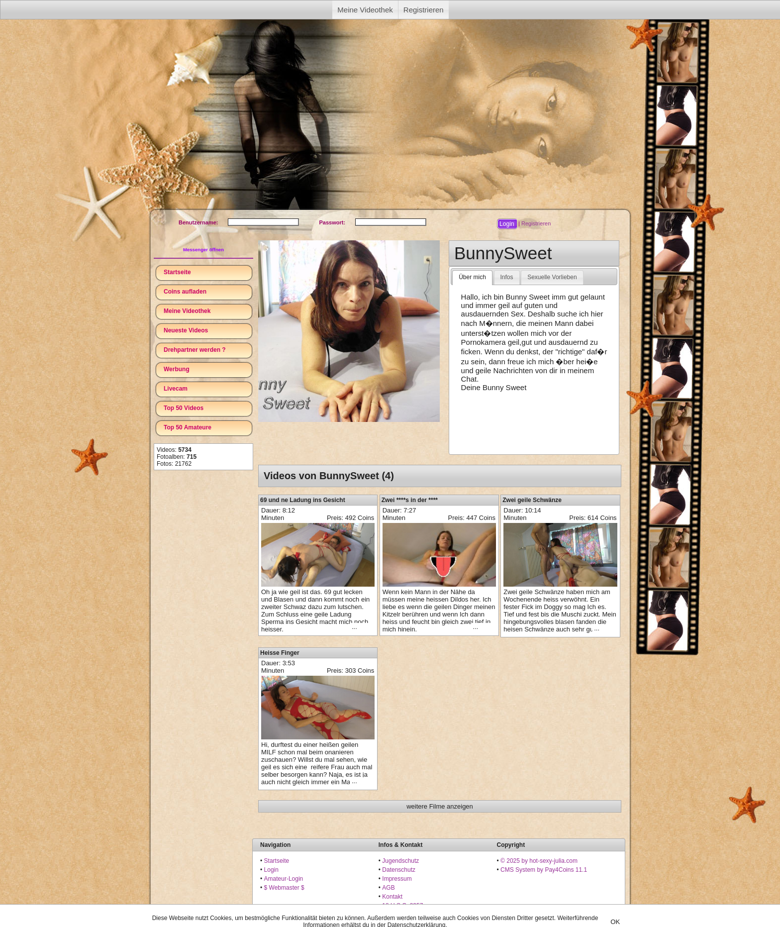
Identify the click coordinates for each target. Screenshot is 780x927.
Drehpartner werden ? (195, 349)
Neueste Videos (186, 330)
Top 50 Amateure (187, 427)
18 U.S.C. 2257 (402, 905)
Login (271, 869)
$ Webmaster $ (284, 887)
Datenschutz (398, 869)
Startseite (177, 272)
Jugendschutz (400, 860)
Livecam (176, 388)
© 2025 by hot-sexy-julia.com (539, 860)
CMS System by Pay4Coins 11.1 (543, 869)
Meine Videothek (364, 9)
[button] (507, 223)
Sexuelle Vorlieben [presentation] (552, 277)
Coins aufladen (185, 291)
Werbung (177, 369)
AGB (388, 887)
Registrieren (423, 9)
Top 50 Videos (183, 408)
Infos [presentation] (506, 277)
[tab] (472, 277)
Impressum (396, 878)
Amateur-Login (283, 878)
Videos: (174, 449)
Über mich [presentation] (472, 277)
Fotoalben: (176, 456)
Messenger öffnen (203, 249)
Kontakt (392, 896)
